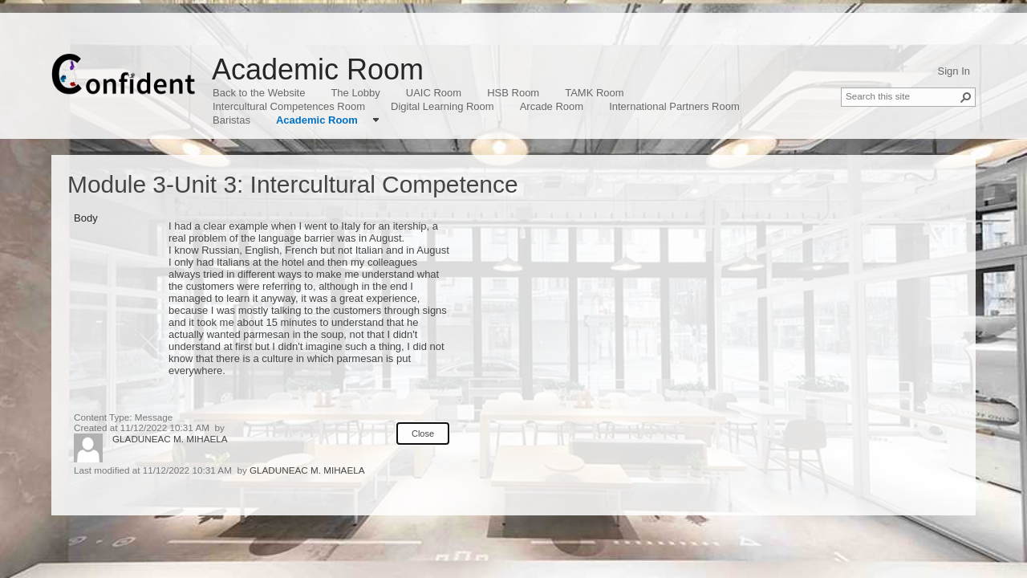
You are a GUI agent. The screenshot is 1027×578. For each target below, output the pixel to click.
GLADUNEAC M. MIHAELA (170, 439)
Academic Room (318, 69)
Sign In (954, 71)
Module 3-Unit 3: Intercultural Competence (292, 184)
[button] (966, 97)
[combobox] (902, 95)
